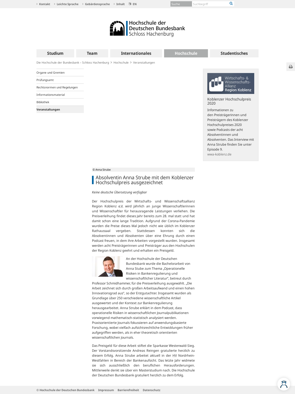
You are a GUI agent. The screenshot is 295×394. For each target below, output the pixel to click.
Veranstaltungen (144, 62)
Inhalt (119, 4)
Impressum (106, 390)
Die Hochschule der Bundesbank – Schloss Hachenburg (72, 62)
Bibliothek (42, 102)
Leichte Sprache (66, 4)
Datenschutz (151, 390)
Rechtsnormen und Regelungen (57, 87)
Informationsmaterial (50, 95)
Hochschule (121, 62)
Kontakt (43, 4)
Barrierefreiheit (128, 390)
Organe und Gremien (50, 72)
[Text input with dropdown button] (213, 3)
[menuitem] (55, 53)
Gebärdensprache (96, 4)
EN (133, 4)
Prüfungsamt (45, 80)
